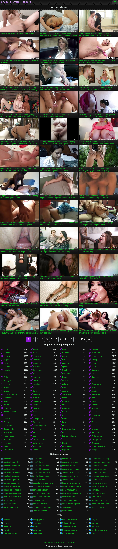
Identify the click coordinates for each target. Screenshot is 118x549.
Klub (93, 426)
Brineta (6, 349)
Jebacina (7, 526)
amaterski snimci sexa (100, 476)
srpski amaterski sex (12, 507)
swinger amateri (98, 507)
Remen (36, 408)
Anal (93, 374)
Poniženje (37, 446)
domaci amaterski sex (41, 486)
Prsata (35, 349)
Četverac (65, 401)
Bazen (35, 450)
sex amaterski (38, 500)
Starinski (95, 405)
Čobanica (95, 370)
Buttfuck (65, 349)
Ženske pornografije (99, 530)
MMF (64, 426)
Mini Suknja (8, 450)
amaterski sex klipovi (12, 473)
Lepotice (36, 360)
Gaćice (65, 381)
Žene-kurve (37, 429)
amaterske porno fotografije (102, 459)
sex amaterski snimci (70, 500)
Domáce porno (68, 533)
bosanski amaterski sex (71, 483)
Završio (94, 391)
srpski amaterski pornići (71, 504)
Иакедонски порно (69, 530)
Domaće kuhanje (10, 394)
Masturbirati (66, 363)
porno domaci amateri (41, 493)
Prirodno (36, 384)
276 (83, 339)
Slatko (6, 388)
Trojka (6, 360)
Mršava (36, 398)
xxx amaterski (67, 511)
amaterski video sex (40, 480)
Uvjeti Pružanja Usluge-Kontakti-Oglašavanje (58, 542)
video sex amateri (40, 511)
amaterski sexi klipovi (41, 476)
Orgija (6, 391)
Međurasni (8, 398)
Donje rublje (96, 384)
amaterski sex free (99, 469)
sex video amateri (10, 504)
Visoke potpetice (39, 426)
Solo (35, 415)
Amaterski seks (15, 2)
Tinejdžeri (37, 363)
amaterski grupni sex (41, 466)
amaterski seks (9, 469)
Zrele (64, 422)
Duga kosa (96, 394)
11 (76, 339)
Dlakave (95, 388)
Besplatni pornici (10, 533)
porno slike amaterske (12, 497)
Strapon (95, 429)
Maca (35, 353)
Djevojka (95, 408)
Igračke (65, 367)
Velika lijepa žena (98, 446)
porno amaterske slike (12, 493)
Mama (94, 363)
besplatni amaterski (11, 483)
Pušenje (7, 353)
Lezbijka (7, 356)
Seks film (95, 526)
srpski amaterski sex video (43, 507)
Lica (5, 415)
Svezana (36, 422)
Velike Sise (96, 353)
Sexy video (96, 520)
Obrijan (7, 363)
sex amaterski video (99, 500)
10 (70, 339)
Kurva (64, 377)
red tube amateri (68, 497)
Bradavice (37, 401)
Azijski (6, 377)
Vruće (94, 381)
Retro (64, 412)
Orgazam (95, 443)
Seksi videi (37, 530)
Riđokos (7, 384)
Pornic (35, 526)
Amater (7, 374)
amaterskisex (97, 480)
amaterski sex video (11, 476)
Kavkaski (36, 377)
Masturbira (96, 415)
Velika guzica (97, 436)
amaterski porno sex (99, 466)
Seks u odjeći (9, 433)
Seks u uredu (38, 443)
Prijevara (7, 443)
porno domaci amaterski (71, 493)
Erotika (6, 422)
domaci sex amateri (40, 490)
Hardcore (65, 353)
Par (93, 419)
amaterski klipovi (68, 466)
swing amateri (67, 507)
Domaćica (8, 426)
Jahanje (95, 360)
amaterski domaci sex (12, 466)
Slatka (94, 367)
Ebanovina (66, 408)
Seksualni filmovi (68, 523)
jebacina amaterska (69, 490)
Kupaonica (66, 450)
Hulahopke (96, 433)
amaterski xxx (67, 480)
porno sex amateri (98, 493)
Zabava (65, 384)
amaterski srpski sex (12, 480)
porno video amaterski (41, 497)
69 (63, 415)
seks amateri (96, 497)
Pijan (6, 401)
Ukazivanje (66, 370)
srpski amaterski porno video (102, 504)
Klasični (65, 443)
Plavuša (95, 349)
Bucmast (7, 440)
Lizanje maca (97, 356)
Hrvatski (7, 419)
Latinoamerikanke (69, 436)
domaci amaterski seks (12, 486)
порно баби (8, 520)
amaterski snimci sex (70, 476)
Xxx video (7, 523)
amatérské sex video (41, 462)
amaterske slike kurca (70, 462)
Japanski (65, 391)
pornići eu (95, 490)
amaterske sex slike (11, 462)
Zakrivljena (66, 394)
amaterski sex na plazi (70, 473)
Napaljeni (7, 381)
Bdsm (64, 419)
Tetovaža (36, 394)
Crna (35, 391)
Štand (64, 398)
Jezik (35, 436)
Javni (64, 440)
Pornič (6, 530)
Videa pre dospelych (70, 526)
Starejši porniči (39, 520)
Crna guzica (96, 440)
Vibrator (95, 422)
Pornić (94, 533)
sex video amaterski (40, 504)
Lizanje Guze (38, 419)
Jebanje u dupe (10, 412)
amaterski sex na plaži (41, 473)
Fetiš (6, 446)
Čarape (7, 367)
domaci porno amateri (12, 490)
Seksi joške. (37, 533)
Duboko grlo (38, 381)
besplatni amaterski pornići (43, 483)
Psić (64, 360)
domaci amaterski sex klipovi (72, 486)
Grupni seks (37, 370)
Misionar (36, 367)
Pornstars (66, 374)
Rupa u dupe (9, 436)
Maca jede (66, 405)
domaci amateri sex (99, 483)
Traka (35, 412)
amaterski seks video (41, 469)
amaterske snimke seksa (101, 462)
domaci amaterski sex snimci (102, 486)
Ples (93, 398)
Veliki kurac (37, 388)
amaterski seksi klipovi (70, 469)
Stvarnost (7, 408)
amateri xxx (66, 459)
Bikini (64, 433)
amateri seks (38, 459)
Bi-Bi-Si (36, 405)
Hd (34, 433)
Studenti (95, 412)
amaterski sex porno (99, 473)
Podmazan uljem (68, 429)
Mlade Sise (37, 356)
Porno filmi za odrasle (70, 520)
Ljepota (7, 370)
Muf (34, 374)
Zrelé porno (96, 523)
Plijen (64, 356)
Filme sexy (37, 523)
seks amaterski (9, 500)
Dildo (64, 388)
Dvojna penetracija (40, 440)
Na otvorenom (97, 377)
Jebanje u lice (9, 429)
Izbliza (6, 405)
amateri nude (9, 459)
